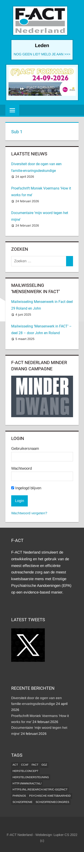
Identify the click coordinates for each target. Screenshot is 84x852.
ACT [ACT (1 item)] (15, 764)
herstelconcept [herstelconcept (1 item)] (25, 771)
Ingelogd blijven (26, 488)
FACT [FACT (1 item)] (35, 764)
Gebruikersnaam (25, 448)
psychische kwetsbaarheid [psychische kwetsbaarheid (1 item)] (50, 795)
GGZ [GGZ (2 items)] (44, 764)
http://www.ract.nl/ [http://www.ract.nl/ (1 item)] (27, 783)
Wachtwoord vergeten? (29, 513)
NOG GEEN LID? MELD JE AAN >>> (42, 54)
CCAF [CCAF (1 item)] (24, 764)
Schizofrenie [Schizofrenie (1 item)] (22, 802)
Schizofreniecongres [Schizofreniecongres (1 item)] (52, 802)
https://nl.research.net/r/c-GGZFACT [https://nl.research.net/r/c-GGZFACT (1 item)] (40, 789)
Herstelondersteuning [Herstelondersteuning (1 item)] (31, 777)
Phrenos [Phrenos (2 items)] (19, 795)
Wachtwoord (21, 468)
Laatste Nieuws (29, 153)
